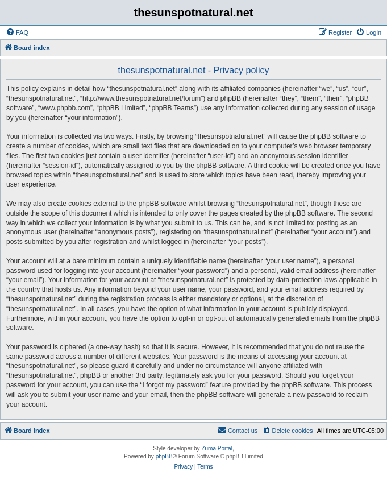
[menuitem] (17, 32)
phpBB (164, 456)
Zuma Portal (216, 448)
